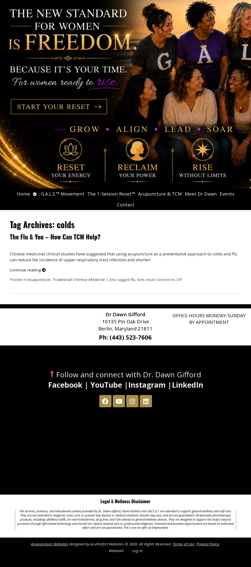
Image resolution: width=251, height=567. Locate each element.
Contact (125, 204)
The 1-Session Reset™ (111, 194)
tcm (140, 279)
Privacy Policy (207, 543)
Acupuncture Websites (49, 543)
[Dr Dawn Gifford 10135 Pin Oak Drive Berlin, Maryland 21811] (125, 452)
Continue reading (28, 269)
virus (150, 279)
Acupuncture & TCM (160, 194)
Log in (137, 550)
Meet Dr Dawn (201, 194)
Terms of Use (183, 543)
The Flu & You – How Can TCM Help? (55, 236)
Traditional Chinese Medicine (78, 279)
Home (23, 194)
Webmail (116, 550)
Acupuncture (39, 279)
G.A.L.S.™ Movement (62, 194)
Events (227, 194)
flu (133, 279)
